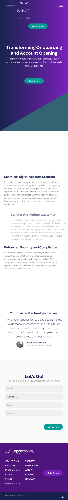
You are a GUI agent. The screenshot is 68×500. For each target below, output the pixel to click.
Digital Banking (12, 469)
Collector (9, 474)
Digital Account (12, 483)
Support (23, 10)
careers (23, 18)
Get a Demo (38, 26)
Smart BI (9, 478)
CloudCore (10, 465)
